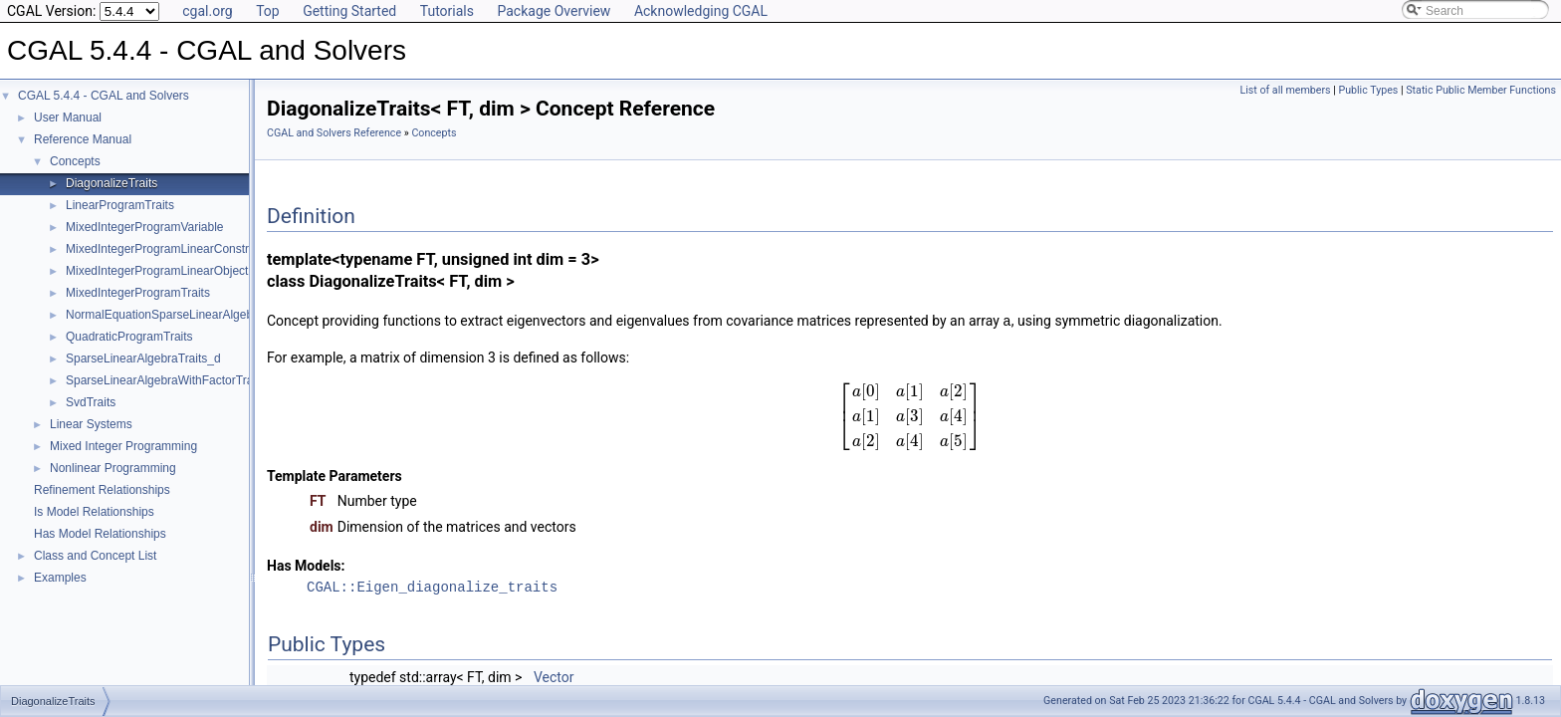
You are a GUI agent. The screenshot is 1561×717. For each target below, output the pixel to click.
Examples (60, 578)
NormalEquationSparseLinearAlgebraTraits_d (186, 315)
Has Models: (306, 565)
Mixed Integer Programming (123, 446)
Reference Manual (82, 139)
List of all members (1284, 90)
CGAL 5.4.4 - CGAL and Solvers (103, 96)
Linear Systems (91, 424)
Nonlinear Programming (113, 468)
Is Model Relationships (94, 512)
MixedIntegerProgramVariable (145, 227)
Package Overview (553, 11)
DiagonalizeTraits (111, 183)
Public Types (1368, 90)
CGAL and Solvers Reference (334, 132)
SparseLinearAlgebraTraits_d (143, 358)
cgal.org (207, 11)
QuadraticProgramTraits (129, 337)
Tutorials (447, 11)
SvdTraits (90, 402)
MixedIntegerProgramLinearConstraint (167, 249)
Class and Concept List (95, 556)
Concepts (75, 161)
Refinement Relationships (102, 490)
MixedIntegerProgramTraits (138, 293)
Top (268, 11)
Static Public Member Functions (1481, 90)
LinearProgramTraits (120, 205)
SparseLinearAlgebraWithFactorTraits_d (172, 380)
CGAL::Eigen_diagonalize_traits (432, 586)
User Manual (68, 117)
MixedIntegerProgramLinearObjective (165, 271)
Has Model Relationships (100, 534)
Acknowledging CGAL (701, 11)
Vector (554, 676)
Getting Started (349, 11)
